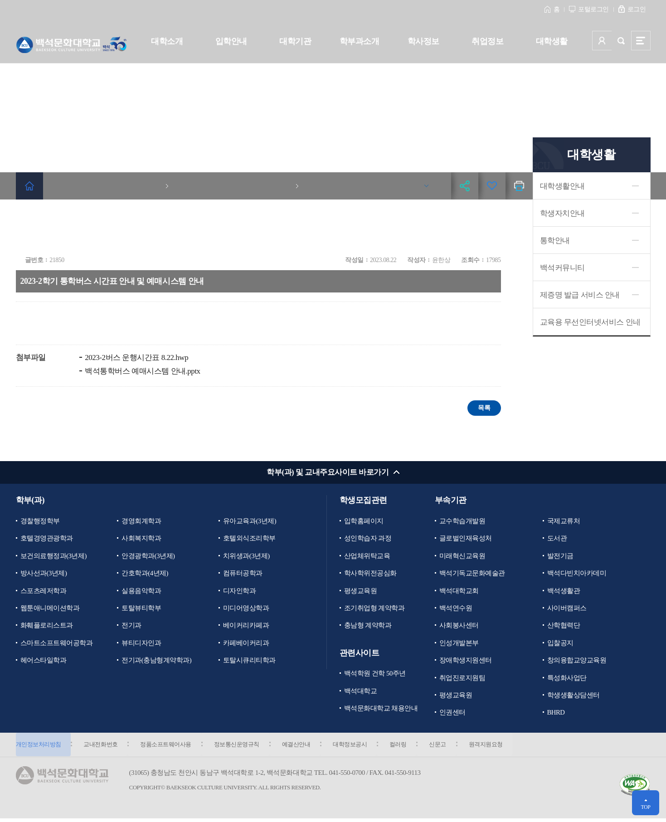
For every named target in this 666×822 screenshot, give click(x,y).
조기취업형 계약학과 (374, 609)
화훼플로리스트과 (46, 626)
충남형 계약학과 (368, 626)
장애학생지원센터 (465, 661)
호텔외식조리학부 (249, 538)
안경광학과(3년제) (148, 556)
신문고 (448, 747)
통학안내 (555, 240)
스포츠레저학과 (43, 591)
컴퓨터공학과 (243, 574)
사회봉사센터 (459, 626)
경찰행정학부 (40, 521)
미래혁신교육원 (462, 556)
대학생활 (552, 41)
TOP (645, 807)
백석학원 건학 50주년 (375, 674)
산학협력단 (563, 626)
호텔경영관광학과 (46, 538)
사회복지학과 (141, 538)
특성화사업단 (567, 679)
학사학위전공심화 (370, 574)
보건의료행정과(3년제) (53, 556)
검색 (621, 40)
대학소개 (167, 41)
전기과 (131, 626)
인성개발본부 (459, 644)
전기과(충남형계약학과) (156, 661)
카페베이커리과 (246, 644)
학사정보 (423, 41)
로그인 (636, 9)
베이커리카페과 (246, 626)
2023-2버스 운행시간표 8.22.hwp (136, 357)
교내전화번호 (102, 747)
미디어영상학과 (246, 609)
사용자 (602, 40)
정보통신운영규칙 (240, 747)
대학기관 (295, 41)
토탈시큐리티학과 (249, 661)
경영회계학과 (141, 521)
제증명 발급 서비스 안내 (580, 295)
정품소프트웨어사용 (168, 747)
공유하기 (464, 185)
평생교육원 (360, 591)
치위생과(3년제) (246, 556)
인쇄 (519, 185)
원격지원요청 (498, 747)
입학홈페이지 (364, 521)
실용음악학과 (141, 591)
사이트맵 (641, 40)
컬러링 (406, 747)
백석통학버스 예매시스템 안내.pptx (141, 371)
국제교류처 (563, 521)
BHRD (556, 714)
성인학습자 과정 (368, 538)
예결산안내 (302, 747)
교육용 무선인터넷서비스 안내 (590, 322)
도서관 (557, 538)
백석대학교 (360, 692)
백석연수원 (455, 609)
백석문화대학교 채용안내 (381, 710)
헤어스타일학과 (43, 661)
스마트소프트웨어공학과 (56, 644)
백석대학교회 (459, 591)
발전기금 (560, 556)
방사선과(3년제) (43, 574)
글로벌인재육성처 (465, 538)
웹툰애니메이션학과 (50, 609)
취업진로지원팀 (462, 679)
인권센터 (452, 714)
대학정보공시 (357, 747)
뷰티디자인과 (141, 644)
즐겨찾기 (492, 185)
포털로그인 (593, 9)
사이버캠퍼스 (567, 609)
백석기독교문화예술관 (472, 574)
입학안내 (231, 41)
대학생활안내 (562, 186)
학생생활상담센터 (573, 696)
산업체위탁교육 (367, 556)
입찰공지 (560, 644)
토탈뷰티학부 (141, 609)
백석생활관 (563, 591)
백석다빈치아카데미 (577, 574)
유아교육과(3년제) (250, 521)
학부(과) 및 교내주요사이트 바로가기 (328, 472)
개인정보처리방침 (38, 747)
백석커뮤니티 (562, 267)
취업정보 (487, 41)
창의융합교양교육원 (577, 661)
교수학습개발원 (462, 521)
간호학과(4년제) (145, 574)
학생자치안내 (562, 213)
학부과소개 (359, 41)
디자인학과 (239, 591)
